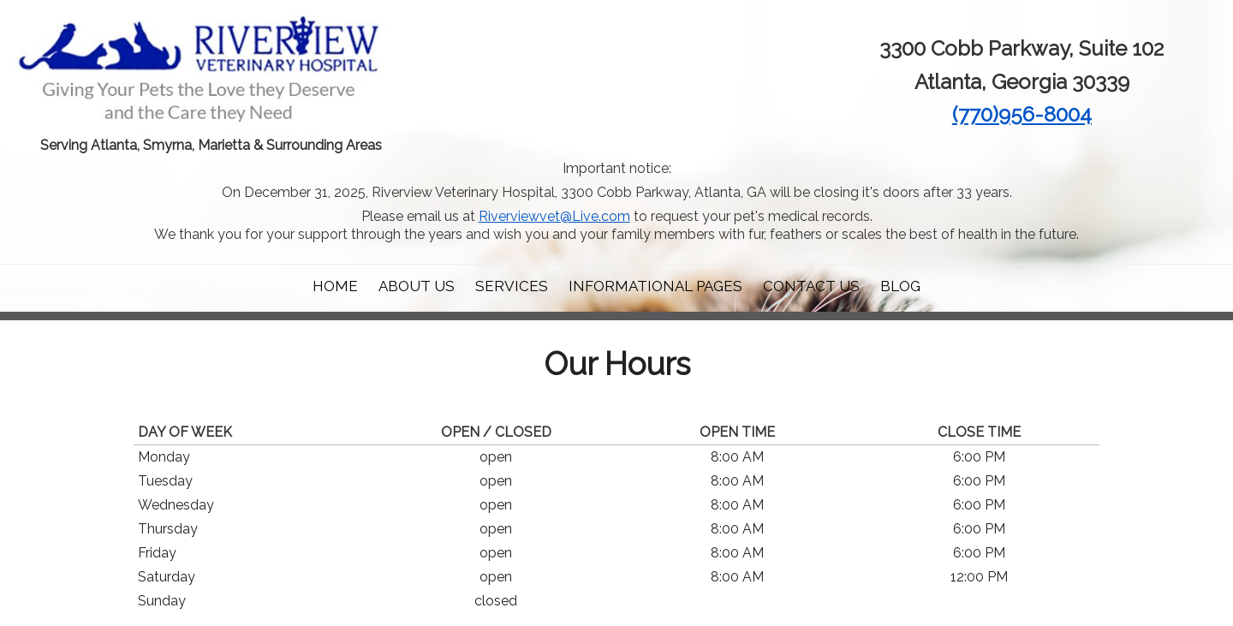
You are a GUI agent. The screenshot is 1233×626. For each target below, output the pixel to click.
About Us (416, 286)
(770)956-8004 (1022, 114)
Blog (900, 286)
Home (335, 286)
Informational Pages (655, 286)
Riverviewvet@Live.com (554, 216)
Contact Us (811, 286)
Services (511, 286)
